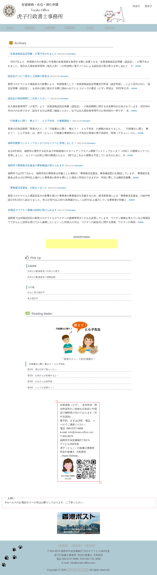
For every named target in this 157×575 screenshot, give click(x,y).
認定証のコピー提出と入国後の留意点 (29, 76)
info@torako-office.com (80, 432)
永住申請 (50, 27)
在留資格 (30, 27)
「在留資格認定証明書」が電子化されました (32, 53)
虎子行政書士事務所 (78, 570)
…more (137, 66)
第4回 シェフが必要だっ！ (40, 387)
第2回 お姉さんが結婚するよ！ (43, 375)
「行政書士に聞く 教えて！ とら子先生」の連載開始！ (40, 120)
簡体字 (136, 6)
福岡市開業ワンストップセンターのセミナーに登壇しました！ (42, 143)
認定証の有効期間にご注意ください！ (29, 98)
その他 (89, 27)
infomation (71, 54)
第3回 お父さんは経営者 (39, 381)
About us (109, 27)
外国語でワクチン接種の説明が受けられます (32, 210)
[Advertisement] (81, 243)
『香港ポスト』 (69, 359)
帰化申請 (70, 27)
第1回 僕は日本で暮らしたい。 (43, 369)
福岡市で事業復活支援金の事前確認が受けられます (36, 165)
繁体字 (148, 6)
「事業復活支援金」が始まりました (27, 187)
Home (10, 27)
